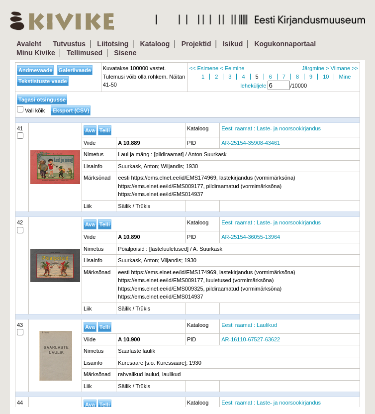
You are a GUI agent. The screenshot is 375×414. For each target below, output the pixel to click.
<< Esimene (204, 68)
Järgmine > (315, 68)
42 (20, 226)
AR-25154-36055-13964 (250, 237)
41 (20, 132)
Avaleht (28, 44)
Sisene (125, 53)
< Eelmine (232, 68)
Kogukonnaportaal (285, 44)
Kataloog (155, 44)
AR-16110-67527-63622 (250, 339)
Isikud (233, 44)
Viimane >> (344, 68)
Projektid (196, 44)
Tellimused (84, 53)
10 (326, 77)
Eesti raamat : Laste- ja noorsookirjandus (271, 128)
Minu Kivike (35, 53)
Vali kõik (31, 110)
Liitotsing (112, 44)
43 (20, 329)
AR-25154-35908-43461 (250, 143)
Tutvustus (69, 44)
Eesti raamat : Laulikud (249, 325)
